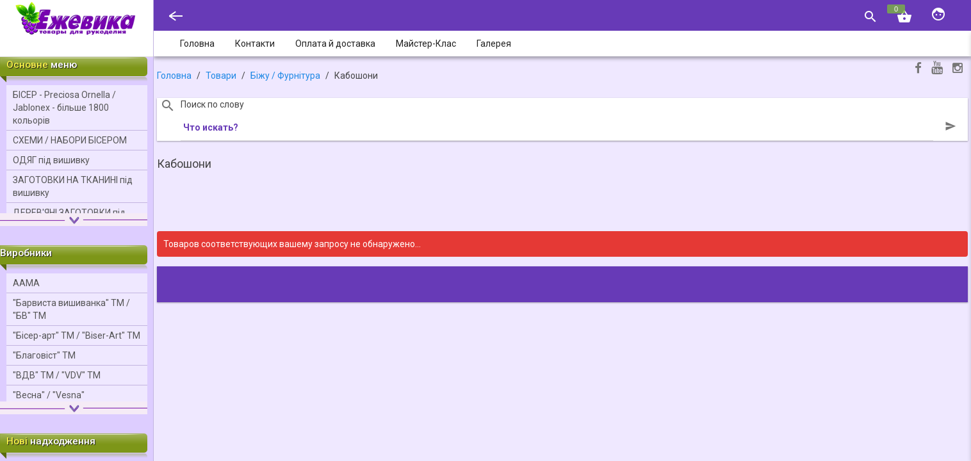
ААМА (26, 283)
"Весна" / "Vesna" (49, 395)
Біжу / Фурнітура (285, 75)
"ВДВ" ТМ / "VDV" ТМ (57, 375)
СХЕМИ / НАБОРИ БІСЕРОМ (70, 140)
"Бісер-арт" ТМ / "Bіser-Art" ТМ (76, 335)
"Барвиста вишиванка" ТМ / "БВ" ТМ (71, 309)
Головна (174, 75)
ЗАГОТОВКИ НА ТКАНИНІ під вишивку (73, 186)
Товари (221, 75)
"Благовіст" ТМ (44, 355)
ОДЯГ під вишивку (51, 160)
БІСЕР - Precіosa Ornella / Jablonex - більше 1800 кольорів (64, 107)
